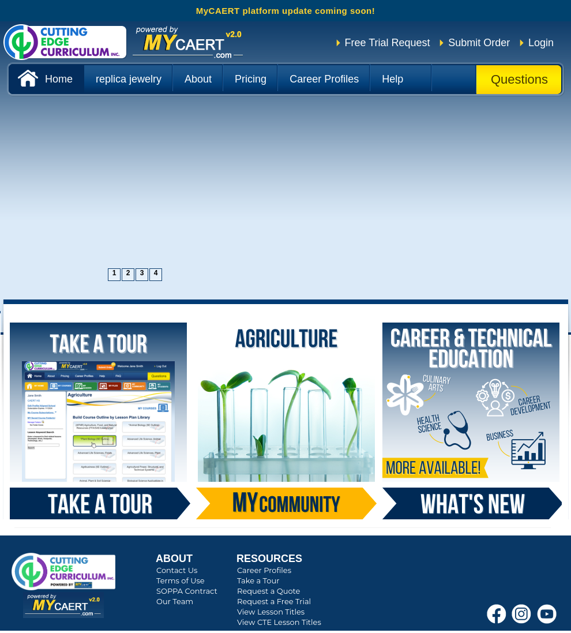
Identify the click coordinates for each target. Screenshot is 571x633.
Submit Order (479, 42)
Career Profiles (264, 570)
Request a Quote (268, 590)
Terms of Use (180, 580)
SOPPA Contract (186, 590)
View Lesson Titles (271, 611)
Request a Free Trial (274, 601)
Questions (519, 79)
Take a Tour (258, 580)
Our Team (174, 601)
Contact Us (176, 570)
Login (541, 42)
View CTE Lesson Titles (279, 622)
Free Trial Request (387, 42)
